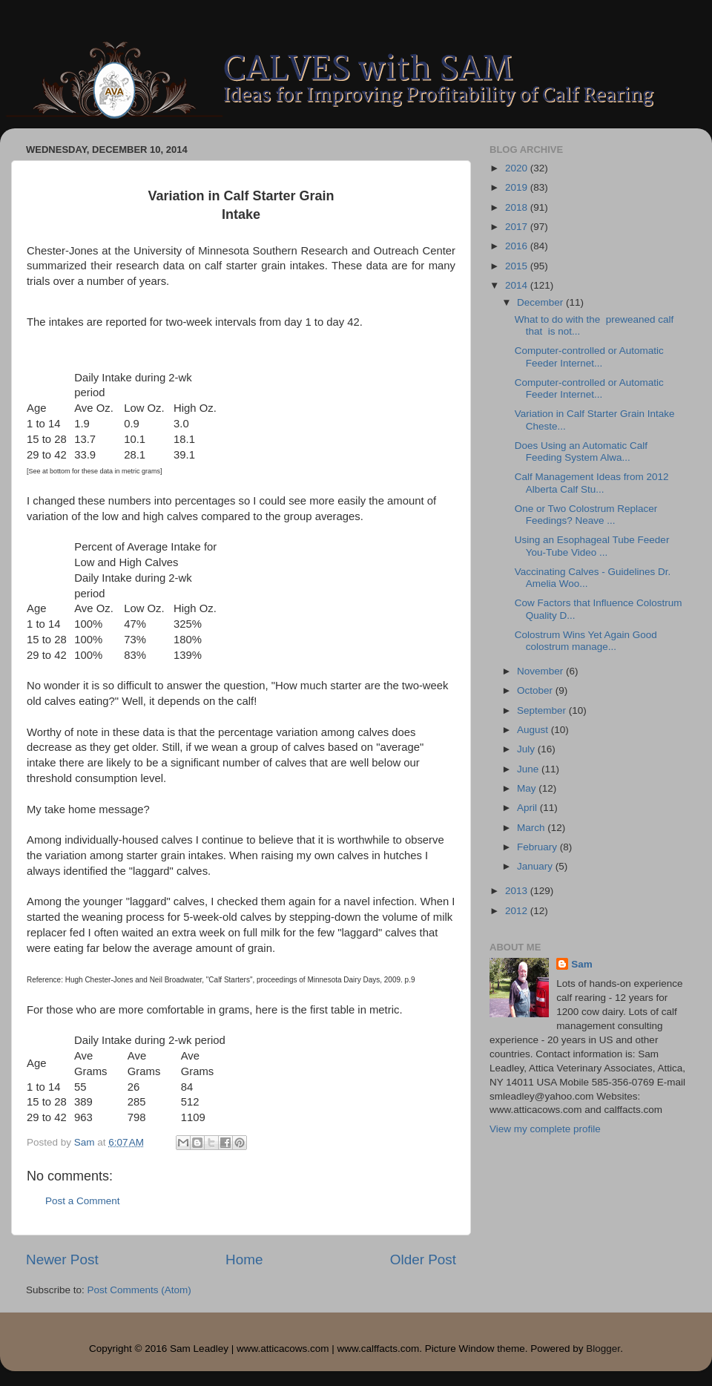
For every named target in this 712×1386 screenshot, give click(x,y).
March (532, 827)
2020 (517, 168)
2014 (517, 285)
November (541, 671)
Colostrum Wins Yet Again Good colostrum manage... (586, 640)
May (527, 788)
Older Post (423, 1259)
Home (244, 1259)
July (527, 749)
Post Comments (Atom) (139, 1289)
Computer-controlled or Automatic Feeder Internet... (589, 356)
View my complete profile (545, 1128)
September (543, 710)
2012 (517, 910)
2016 (517, 246)
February (538, 847)
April (528, 807)
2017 (517, 226)
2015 (517, 266)
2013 (517, 890)
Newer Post (62, 1259)
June (529, 769)
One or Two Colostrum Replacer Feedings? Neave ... (586, 514)
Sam (582, 964)
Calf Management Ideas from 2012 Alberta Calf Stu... (592, 482)
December (541, 302)
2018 (517, 207)
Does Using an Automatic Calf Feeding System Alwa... (581, 451)
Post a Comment (82, 1200)
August (534, 729)
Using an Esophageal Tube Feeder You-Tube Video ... (592, 545)
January (536, 866)
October (536, 690)
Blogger (603, 1348)
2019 (517, 187)
